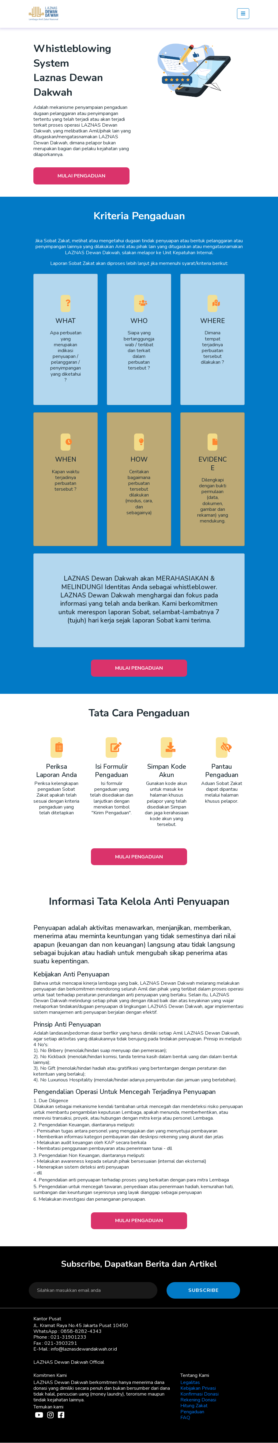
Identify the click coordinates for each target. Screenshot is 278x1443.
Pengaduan (192, 1412)
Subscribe (203, 1290)
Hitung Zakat (194, 1406)
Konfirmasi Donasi (199, 1394)
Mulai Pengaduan (82, 176)
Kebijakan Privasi (198, 1388)
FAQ (185, 1418)
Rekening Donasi (198, 1400)
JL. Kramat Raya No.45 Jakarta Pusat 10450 (80, 1326)
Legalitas (190, 1382)
